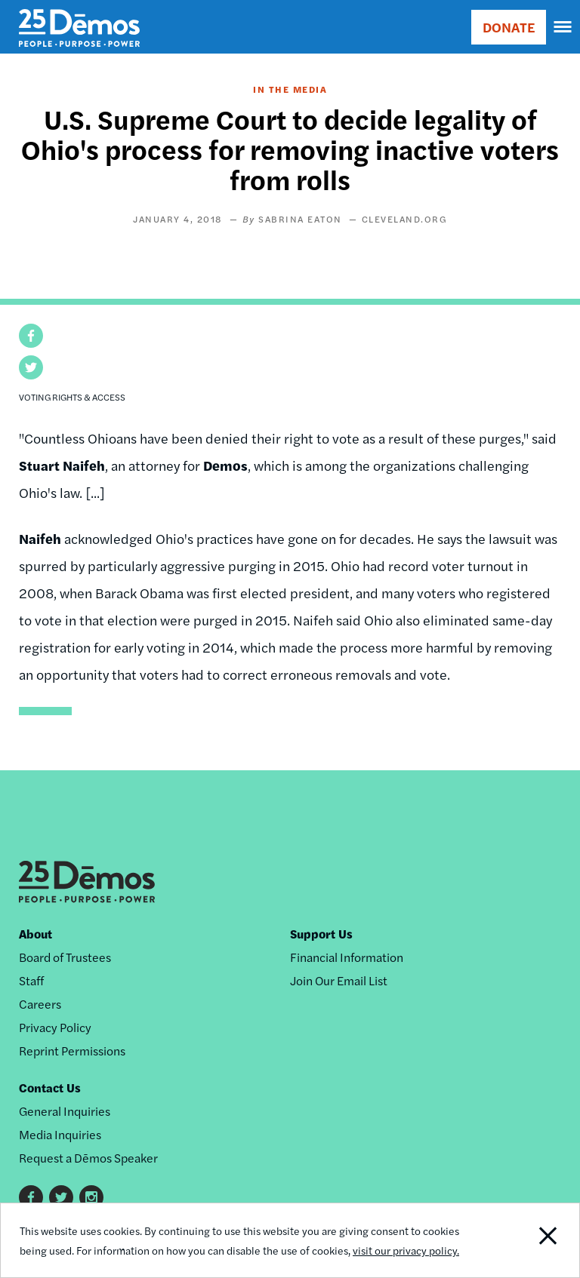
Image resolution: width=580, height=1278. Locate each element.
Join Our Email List (338, 980)
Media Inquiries (60, 1134)
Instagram (91, 1197)
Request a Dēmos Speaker (88, 1157)
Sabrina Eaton (300, 219)
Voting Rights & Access (72, 397)
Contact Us (50, 1087)
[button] (31, 336)
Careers (40, 1003)
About (35, 933)
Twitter (61, 1197)
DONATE (509, 26)
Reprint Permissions (72, 1050)
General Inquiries (64, 1111)
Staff (31, 980)
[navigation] (563, 27)
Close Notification (523, 1240)
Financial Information (346, 957)
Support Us (321, 933)
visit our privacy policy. (406, 1250)
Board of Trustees (65, 957)
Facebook (31, 1197)
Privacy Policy (55, 1027)
